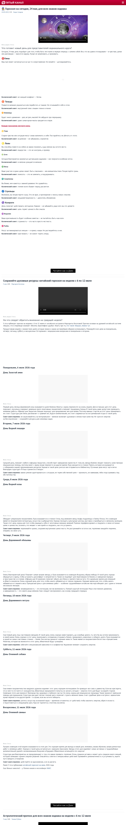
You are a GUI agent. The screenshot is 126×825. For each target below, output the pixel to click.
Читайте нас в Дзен (63, 270)
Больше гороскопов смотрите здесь (16, 126)
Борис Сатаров (18, 12)
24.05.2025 (5, 12)
